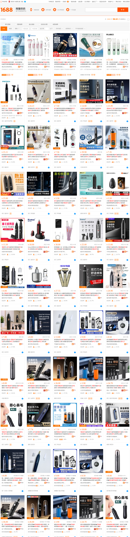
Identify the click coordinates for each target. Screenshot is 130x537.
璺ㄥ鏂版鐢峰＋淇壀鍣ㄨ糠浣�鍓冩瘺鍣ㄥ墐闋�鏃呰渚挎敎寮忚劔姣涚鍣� (38, 479)
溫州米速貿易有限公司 (60, 159)
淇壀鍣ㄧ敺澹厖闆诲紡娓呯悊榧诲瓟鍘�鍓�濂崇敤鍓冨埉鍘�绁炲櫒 (12, 63)
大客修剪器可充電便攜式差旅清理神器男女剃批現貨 (117, 202)
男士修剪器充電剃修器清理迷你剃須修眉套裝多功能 (12, 248)
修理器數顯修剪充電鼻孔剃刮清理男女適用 (117, 433)
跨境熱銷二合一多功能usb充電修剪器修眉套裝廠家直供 (65, 248)
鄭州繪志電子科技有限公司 (8, 390)
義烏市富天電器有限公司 (8, 298)
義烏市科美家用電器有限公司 (34, 251)
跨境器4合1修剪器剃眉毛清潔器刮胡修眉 (12, 340)
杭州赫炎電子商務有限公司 (8, 344)
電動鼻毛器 (12, 115)
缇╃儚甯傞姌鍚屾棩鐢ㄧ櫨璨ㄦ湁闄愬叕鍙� (113, 529)
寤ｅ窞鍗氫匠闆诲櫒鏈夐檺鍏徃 (8, 483)
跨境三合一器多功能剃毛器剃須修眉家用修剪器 (12, 109)
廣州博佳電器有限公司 (34, 344)
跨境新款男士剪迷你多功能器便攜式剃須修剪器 (38, 109)
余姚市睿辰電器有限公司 (8, 251)
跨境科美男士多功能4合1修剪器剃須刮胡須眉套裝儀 (90, 248)
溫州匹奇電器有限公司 (8, 113)
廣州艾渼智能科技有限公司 (86, 205)
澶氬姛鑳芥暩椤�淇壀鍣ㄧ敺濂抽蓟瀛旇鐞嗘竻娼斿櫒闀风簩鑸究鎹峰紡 (91, 479)
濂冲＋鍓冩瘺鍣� (43, 69)
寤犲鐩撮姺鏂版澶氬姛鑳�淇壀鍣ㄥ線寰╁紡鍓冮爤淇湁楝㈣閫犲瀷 (91, 525)
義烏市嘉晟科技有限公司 (113, 159)
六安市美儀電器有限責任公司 (86, 390)
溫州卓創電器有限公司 (34, 298)
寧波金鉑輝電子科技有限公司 (60, 436)
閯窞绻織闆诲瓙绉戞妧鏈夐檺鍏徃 (113, 483)
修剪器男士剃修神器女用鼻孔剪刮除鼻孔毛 (90, 155)
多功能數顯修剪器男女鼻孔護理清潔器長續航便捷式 (117, 340)
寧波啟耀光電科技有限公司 (86, 298)
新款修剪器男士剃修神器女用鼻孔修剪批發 (90, 340)
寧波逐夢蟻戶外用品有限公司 (86, 344)
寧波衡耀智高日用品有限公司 (113, 205)
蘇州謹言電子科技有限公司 (86, 159)
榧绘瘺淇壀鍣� (32, 69)
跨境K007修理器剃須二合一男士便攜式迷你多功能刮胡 (38, 155)
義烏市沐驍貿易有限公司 (86, 251)
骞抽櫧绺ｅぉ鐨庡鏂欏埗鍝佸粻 (34, 483)
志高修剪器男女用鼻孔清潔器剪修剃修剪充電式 (90, 109)
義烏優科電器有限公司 (113, 298)
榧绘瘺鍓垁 (12, 69)
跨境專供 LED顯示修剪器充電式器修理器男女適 (38, 340)
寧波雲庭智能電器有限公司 (113, 344)
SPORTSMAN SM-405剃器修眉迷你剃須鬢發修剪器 (117, 294)
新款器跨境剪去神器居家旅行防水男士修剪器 (90, 202)
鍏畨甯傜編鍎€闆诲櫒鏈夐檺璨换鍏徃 (60, 529)
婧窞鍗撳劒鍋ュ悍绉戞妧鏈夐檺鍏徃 (60, 67)
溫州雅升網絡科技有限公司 (34, 113)
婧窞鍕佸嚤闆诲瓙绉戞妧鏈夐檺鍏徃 (86, 67)
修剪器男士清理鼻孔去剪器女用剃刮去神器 (12, 433)
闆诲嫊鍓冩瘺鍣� (96, 69)
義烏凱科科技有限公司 (86, 436)
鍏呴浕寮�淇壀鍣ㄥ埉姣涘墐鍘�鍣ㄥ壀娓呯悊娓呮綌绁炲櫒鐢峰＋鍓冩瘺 (38, 525)
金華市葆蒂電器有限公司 (8, 159)
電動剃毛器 (18, 115)
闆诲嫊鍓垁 (5, 69)
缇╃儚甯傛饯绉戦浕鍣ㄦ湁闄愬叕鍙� (8, 529)
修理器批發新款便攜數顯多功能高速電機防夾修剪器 (64, 109)
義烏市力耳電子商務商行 (60, 251)
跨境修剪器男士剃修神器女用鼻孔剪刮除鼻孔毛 (117, 248)
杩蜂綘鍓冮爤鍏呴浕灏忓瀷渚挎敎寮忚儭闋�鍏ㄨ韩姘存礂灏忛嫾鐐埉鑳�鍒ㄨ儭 (65, 63)
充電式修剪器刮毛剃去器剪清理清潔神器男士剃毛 (64, 386)
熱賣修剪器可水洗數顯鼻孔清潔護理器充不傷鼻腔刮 (64, 433)
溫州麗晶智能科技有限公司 (60, 113)
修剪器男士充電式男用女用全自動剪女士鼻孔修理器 (90, 433)
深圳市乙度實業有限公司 (34, 436)
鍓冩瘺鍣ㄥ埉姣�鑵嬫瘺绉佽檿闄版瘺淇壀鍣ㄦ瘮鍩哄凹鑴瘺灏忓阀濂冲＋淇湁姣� (91, 63)
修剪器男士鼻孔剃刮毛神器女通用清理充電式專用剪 (12, 202)
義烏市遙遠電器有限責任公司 (60, 298)
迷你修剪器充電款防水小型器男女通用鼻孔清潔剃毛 (38, 202)
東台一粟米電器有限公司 (113, 390)
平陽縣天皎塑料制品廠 (60, 344)
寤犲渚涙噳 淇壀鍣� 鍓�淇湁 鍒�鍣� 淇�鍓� (117, 479)
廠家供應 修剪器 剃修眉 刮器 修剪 (12, 386)
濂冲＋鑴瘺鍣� (122, 69)
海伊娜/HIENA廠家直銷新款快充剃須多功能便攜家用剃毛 (65, 294)
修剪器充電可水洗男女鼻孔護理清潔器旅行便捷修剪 (64, 202)
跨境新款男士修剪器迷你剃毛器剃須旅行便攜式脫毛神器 (64, 340)
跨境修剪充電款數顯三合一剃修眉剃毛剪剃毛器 (38, 386)
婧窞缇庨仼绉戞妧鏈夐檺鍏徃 (34, 67)
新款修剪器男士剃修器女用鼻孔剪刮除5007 (90, 386)
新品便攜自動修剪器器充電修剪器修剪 (117, 155)
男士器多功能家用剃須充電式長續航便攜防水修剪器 (12, 294)
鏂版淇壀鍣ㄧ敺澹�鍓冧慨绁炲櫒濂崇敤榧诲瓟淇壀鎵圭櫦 (64, 479)
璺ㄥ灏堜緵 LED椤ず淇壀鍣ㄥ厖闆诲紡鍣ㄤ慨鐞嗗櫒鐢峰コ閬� (12, 479)
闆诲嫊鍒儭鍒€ (68, 69)
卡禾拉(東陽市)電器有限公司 (8, 205)
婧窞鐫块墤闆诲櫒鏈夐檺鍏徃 (113, 67)
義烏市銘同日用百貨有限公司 (8, 436)
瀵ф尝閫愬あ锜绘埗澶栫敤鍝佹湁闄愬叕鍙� (60, 483)
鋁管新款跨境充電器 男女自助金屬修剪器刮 (12, 155)
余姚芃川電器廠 (84, 113)
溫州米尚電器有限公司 (113, 113)
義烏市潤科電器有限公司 (34, 390)
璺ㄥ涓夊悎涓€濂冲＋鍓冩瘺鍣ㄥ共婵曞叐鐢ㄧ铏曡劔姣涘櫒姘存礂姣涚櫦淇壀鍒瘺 (117, 63)
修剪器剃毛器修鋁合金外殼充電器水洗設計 (117, 109)
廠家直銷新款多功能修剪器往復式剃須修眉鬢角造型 (117, 386)
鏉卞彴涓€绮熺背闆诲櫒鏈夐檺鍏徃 (86, 529)
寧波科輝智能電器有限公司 (34, 205)
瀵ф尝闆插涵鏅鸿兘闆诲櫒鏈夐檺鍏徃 (86, 483)
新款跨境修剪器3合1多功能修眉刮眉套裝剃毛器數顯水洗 (38, 294)
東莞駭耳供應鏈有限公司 (113, 436)
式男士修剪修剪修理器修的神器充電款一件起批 (64, 155)
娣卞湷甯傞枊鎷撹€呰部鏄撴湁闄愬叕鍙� (34, 529)
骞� (21, 66)
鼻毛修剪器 (5, 115)
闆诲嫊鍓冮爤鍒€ (59, 69)
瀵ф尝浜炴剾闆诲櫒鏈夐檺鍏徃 (8, 67)
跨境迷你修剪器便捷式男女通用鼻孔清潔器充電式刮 (90, 294)
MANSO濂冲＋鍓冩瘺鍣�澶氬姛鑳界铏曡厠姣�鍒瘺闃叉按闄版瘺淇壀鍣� (39, 63)
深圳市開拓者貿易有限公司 (60, 390)
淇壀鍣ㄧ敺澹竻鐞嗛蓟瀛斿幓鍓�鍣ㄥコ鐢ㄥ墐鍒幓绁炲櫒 (117, 525)
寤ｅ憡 (22, 64)
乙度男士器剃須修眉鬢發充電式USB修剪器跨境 (38, 433)
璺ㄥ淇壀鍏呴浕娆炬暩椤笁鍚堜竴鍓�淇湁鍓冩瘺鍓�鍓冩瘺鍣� (12, 525)
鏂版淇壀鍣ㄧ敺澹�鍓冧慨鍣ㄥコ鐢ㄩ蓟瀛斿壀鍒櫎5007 (64, 525)
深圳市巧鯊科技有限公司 (34, 159)
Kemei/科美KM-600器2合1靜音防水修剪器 (38, 248)
